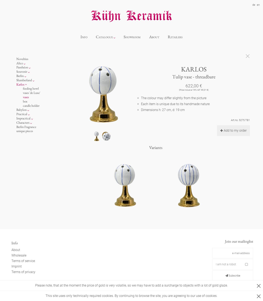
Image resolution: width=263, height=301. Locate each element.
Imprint (16, 266)
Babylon (21, 110)
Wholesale (18, 255)
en (258, 4)
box (25, 101)
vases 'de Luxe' (31, 93)
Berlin (20, 76)
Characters (22, 122)
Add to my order (233, 130)
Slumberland (24, 80)
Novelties (22, 59)
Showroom (132, 36)
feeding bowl (31, 88)
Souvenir (21, 71)
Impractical (23, 118)
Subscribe (232, 275)
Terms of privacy (23, 272)
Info (84, 36)
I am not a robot (226, 264)
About (154, 36)
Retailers (175, 36)
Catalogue (104, 36)
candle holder (31, 105)
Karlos (20, 84)
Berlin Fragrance (26, 127)
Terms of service (23, 261)
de (253, 4)
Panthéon (22, 67)
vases (26, 97)
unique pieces (24, 131)
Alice (19, 63)
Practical (21, 114)
